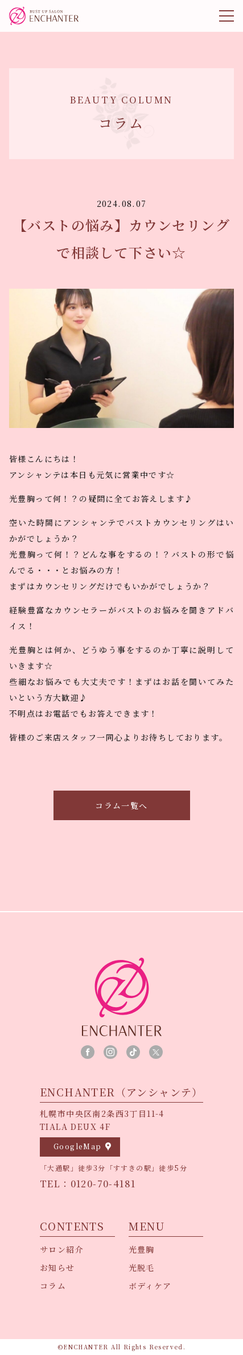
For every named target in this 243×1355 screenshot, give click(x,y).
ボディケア (150, 1285)
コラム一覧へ (121, 805)
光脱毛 (142, 1267)
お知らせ (57, 1267)
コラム (53, 1285)
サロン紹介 (62, 1249)
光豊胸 (142, 1249)
